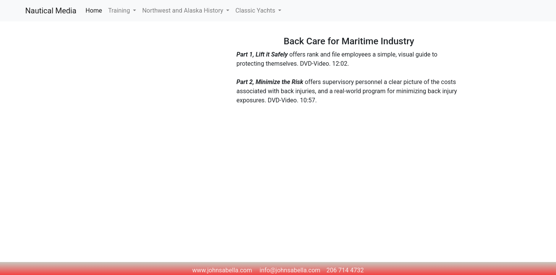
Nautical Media (50, 10)
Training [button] (119, 10)
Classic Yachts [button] (256, 10)
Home (95, 10)
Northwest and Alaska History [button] (183, 10)
